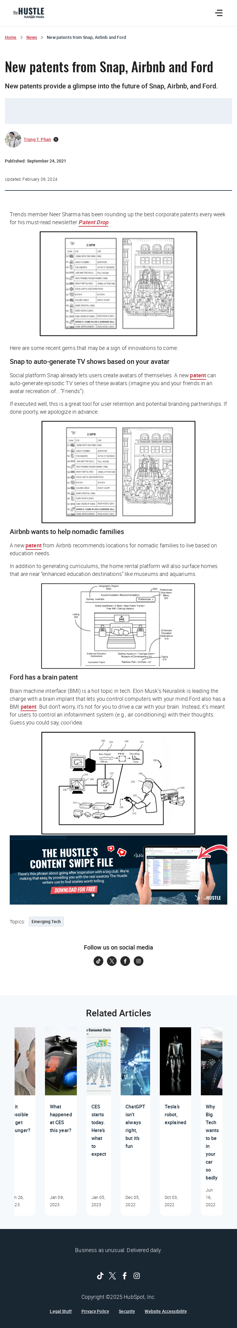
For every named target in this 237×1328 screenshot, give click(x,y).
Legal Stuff (61, 1311)
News (31, 37)
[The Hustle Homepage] (28, 13)
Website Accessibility (166, 1311)
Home (11, 37)
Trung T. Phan (37, 139)
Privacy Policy (95, 1311)
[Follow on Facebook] (125, 961)
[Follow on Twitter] (112, 961)
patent (198, 375)
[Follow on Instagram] (138, 961)
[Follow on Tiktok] (98, 961)
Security (127, 1311)
